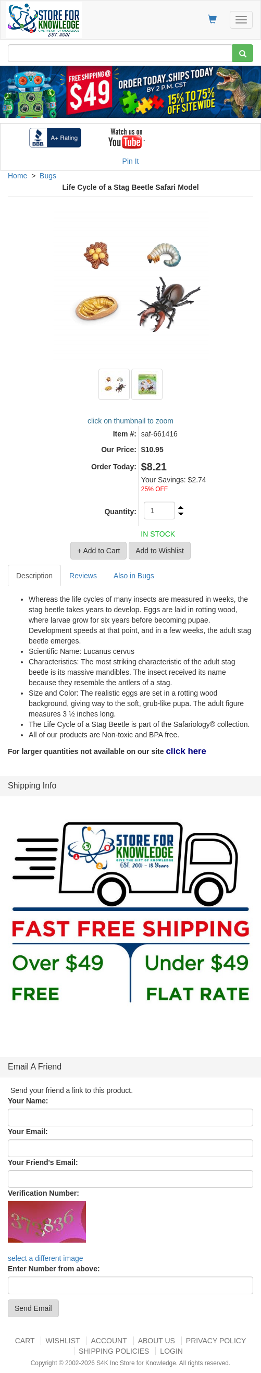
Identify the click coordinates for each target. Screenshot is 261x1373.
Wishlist (62, 1340)
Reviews (83, 576)
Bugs (48, 176)
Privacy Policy (216, 1340)
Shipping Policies (114, 1351)
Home (17, 176)
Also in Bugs (134, 576)
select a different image (45, 1258)
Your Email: (28, 1131)
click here (186, 751)
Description (34, 576)
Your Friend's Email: (43, 1162)
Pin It (130, 161)
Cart (25, 1340)
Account (109, 1340)
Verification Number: (43, 1193)
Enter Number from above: (54, 1269)
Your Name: (28, 1101)
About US (156, 1340)
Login (171, 1351)
